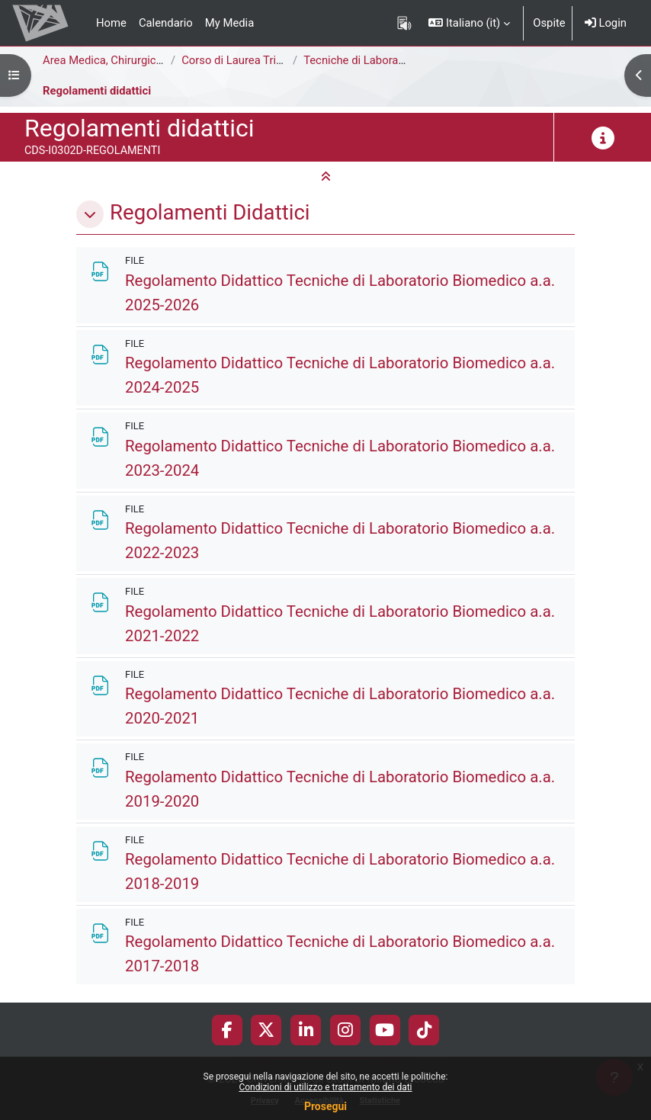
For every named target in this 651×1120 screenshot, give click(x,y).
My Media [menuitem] (229, 23)
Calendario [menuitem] (166, 23)
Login (606, 23)
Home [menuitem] (111, 23)
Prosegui (325, 1106)
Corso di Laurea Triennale (245, 60)
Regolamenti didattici (97, 91)
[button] (469, 23)
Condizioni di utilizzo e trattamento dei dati (325, 1087)
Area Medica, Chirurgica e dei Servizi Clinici (150, 60)
